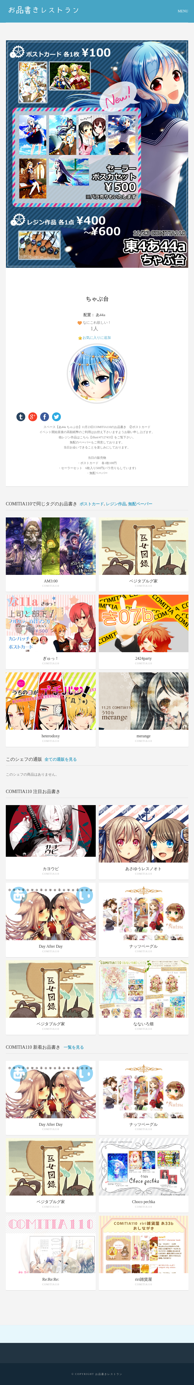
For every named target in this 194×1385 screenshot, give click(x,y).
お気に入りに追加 (97, 338)
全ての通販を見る (60, 759)
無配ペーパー (140, 504)
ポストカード (92, 504)
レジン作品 (116, 504)
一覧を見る (74, 1047)
